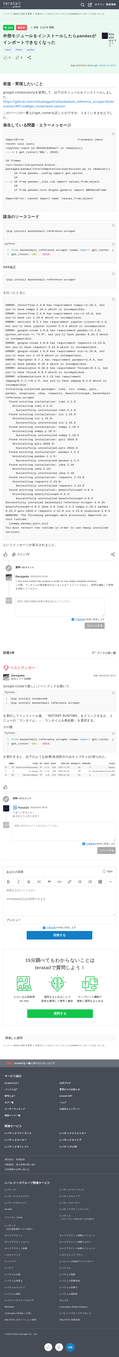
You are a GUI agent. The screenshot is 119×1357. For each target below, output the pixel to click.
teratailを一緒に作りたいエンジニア (34, 1063)
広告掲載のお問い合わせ (17, 1169)
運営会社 (9, 1159)
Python (19, 50)
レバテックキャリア (71, 1140)
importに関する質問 (22, 14)
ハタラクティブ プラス (71, 1255)
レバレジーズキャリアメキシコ (75, 1313)
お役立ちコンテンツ (70, 1109)
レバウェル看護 (67, 1274)
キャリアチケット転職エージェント (78, 1248)
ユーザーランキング (15, 1109)
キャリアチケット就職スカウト (75, 1242)
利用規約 (20, 1159)
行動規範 (79, 619)
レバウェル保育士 (14, 1281)
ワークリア (10, 1261)
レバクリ (9, 1268)
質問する (60, 1013)
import (8, 50)
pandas (30, 50)
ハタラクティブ (12, 1255)
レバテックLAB (68, 1146)
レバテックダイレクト (17, 1146)
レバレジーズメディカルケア (19, 1300)
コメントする (95, 625)
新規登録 (111, 4)
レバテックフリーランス (18, 1133)
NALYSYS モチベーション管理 (20, 1320)
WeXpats (9, 1307)
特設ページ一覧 (12, 1115)
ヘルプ (63, 1102)
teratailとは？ (12, 1083)
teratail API (66, 1096)
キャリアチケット (14, 1235)
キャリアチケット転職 (16, 1248)
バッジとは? (11, 1089)
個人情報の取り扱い (26, 1164)
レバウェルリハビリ (15, 1287)
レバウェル (65, 1268)
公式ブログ (65, 1083)
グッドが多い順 (106, 653)
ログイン (100, 4)
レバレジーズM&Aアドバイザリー (77, 1261)
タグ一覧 (9, 1102)
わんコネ (64, 1300)
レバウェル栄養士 (69, 1287)
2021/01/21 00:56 (105, 65)
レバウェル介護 (12, 1274)
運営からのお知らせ (70, 1089)
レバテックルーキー (16, 1140)
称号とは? (10, 1096)
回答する (59, 935)
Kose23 (111, 36)
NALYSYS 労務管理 (70, 1320)
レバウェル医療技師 (70, 1281)
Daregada (22, 576)
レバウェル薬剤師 (69, 1294)
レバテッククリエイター (73, 1133)
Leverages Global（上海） (18, 1313)
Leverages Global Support (74, 1307)
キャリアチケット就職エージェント (78, 1235)
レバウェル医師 (12, 1294)
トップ (6, 14)
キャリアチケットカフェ (17, 1242)
